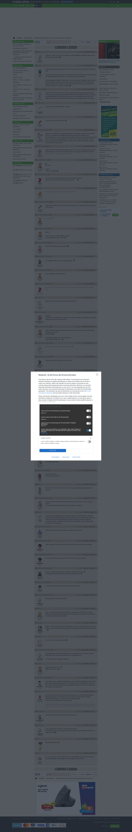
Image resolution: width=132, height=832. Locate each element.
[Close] (97, 375)
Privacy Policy (76, 457)
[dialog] (66, 416)
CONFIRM (52, 450)
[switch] (88, 410)
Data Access (65, 457)
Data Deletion (55, 457)
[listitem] (66, 407)
